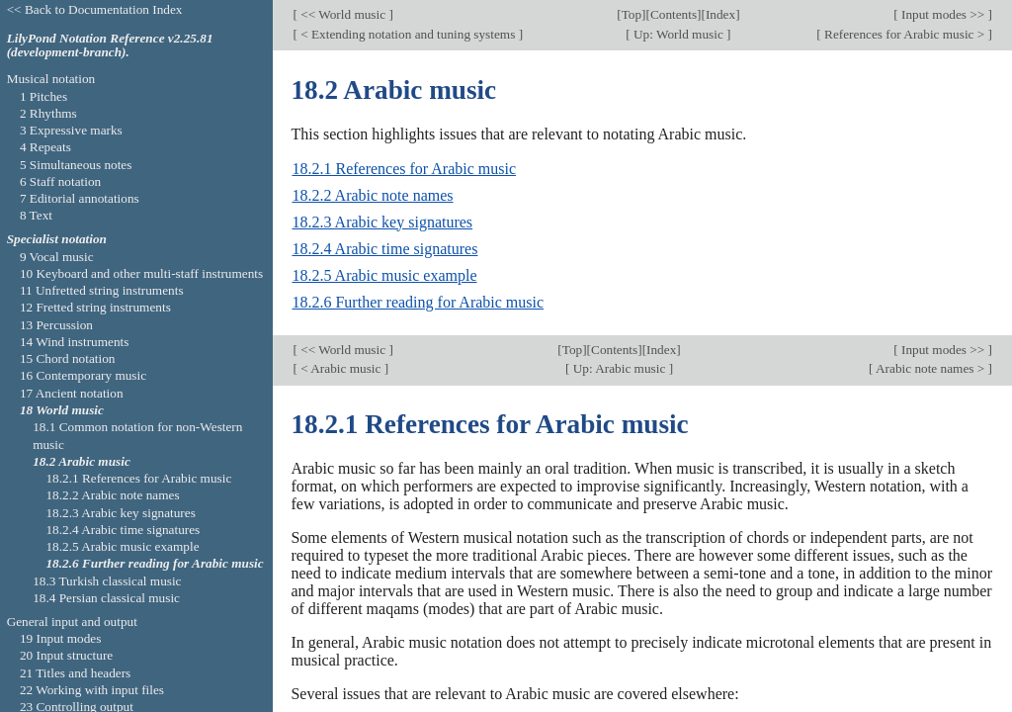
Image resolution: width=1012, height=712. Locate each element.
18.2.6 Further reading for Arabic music (418, 302)
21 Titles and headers (75, 673)
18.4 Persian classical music (106, 597)
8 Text (36, 215)
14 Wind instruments (74, 341)
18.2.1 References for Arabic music (404, 168)
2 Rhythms (48, 113)
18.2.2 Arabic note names (372, 195)
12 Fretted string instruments (95, 307)
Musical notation (51, 78)
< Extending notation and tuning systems (408, 34)
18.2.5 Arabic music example (384, 275)
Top (631, 14)
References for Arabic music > (904, 34)
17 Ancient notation (72, 393)
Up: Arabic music (618, 368)
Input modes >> (943, 14)
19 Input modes (61, 638)
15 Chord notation (68, 358)
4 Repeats (45, 146)
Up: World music (678, 34)
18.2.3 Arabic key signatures (382, 222)
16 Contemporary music (83, 375)
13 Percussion (56, 324)
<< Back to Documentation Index (95, 9)
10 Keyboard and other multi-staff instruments (141, 273)
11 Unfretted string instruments (102, 290)
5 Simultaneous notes (76, 164)
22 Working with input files (92, 689)
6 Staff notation (60, 181)
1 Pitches (43, 96)
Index (720, 14)
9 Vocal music (57, 256)
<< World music (343, 14)
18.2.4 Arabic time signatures (384, 248)
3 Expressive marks (71, 130)
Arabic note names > (930, 368)
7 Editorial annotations (79, 198)
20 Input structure (66, 655)
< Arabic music (340, 368)
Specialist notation (57, 238)
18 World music (62, 409)
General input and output (72, 621)
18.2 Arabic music (81, 461)
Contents (673, 14)
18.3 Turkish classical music (107, 581)
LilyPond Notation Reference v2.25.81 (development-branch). (110, 45)
